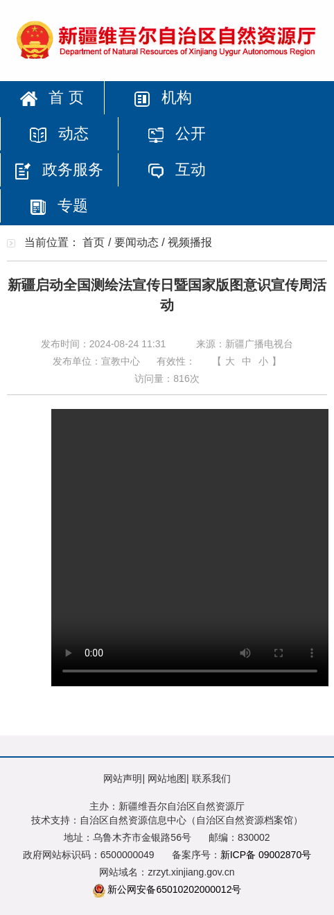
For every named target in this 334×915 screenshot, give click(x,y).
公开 (176, 133)
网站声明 (122, 778)
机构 (162, 97)
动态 (59, 133)
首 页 (51, 97)
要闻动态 (136, 242)
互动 (176, 169)
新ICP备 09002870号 (266, 854)
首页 (93, 242)
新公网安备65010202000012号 (174, 889)
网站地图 (167, 778)
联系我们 (211, 778)
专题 (58, 205)
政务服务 (59, 170)
